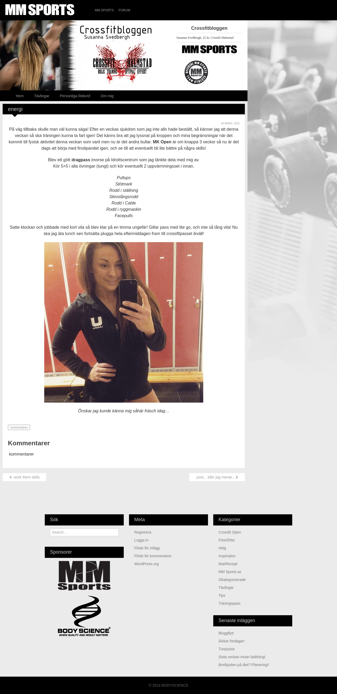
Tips (222, 595)
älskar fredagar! (232, 641)
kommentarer (18, 427)
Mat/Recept (228, 564)
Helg (222, 548)
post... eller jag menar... (217, 477)
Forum (124, 10)
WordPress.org (146, 564)
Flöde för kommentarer (153, 556)
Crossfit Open (230, 532)
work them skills (24, 477)
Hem (20, 96)
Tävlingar (41, 96)
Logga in (141, 540)
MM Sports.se (230, 572)
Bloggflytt (226, 633)
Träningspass (230, 603)
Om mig (107, 96)
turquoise (227, 649)
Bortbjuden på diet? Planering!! (244, 665)
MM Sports (104, 10)
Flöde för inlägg (147, 548)
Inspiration (227, 556)
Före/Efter (227, 540)
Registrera (142, 532)
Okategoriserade (232, 580)
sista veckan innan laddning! (242, 657)
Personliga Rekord (75, 96)
